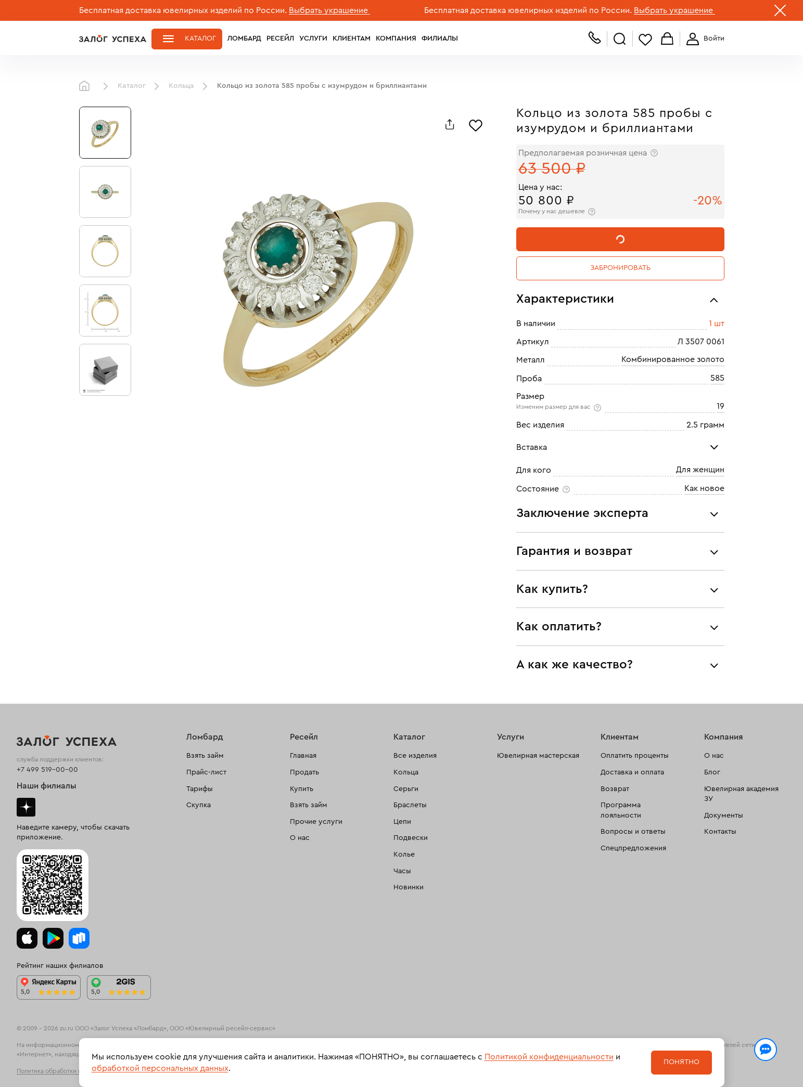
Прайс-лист (206, 772)
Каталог (200, 38)
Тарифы (199, 789)
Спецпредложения (633, 848)
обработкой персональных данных (160, 1068)
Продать (304, 772)
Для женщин (700, 469)
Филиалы (440, 38)
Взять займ (205, 755)
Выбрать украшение (329, 10)
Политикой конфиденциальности (549, 1057)
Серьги (405, 789)
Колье (404, 854)
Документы (723, 815)
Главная (87, 86)
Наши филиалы (47, 786)
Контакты (720, 831)
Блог (712, 772)
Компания (396, 38)
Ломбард (244, 38)
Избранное (645, 39)
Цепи (402, 821)
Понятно (681, 1062)
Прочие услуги (316, 821)
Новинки (408, 887)
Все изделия (415, 755)
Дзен (26, 807)
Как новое (704, 488)
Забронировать (620, 267)
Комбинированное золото (672, 359)
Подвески (410, 838)
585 (717, 378)
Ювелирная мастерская (538, 755)
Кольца (181, 85)
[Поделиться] (449, 124)
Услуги (313, 38)
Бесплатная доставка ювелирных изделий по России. (183, 10)
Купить (301, 789)
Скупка (198, 805)
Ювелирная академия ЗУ (741, 794)
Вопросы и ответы (633, 831)
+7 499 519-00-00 (47, 769)
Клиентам (352, 38)
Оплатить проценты (635, 755)
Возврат (615, 789)
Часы (402, 871)
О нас (300, 838)
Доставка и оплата (632, 772)
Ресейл (280, 38)
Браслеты (410, 805)
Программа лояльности (621, 810)
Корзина (667, 39)
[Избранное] (475, 124)
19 (720, 406)
